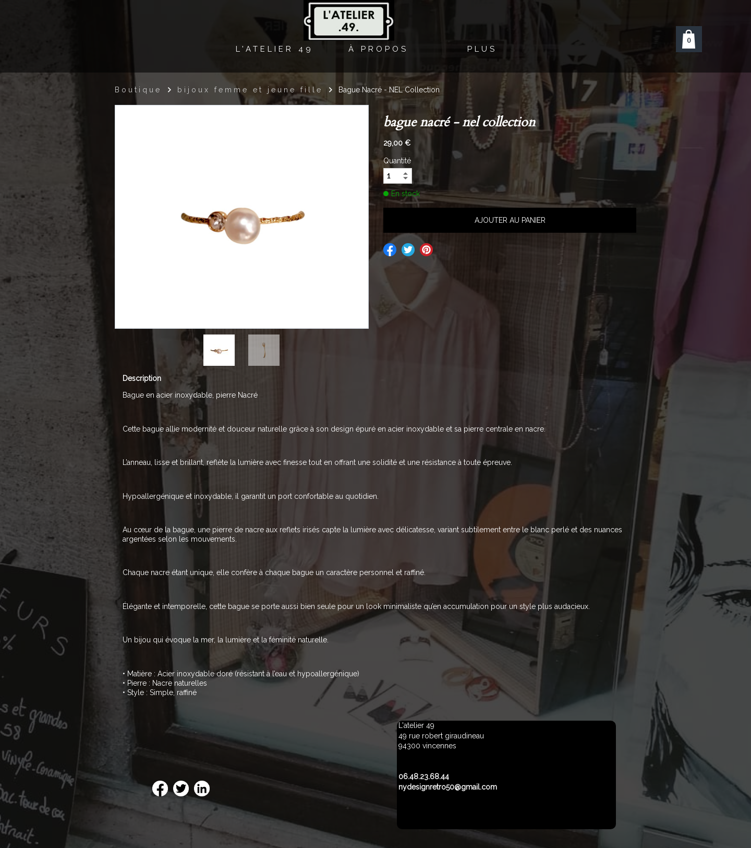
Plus (482, 49)
